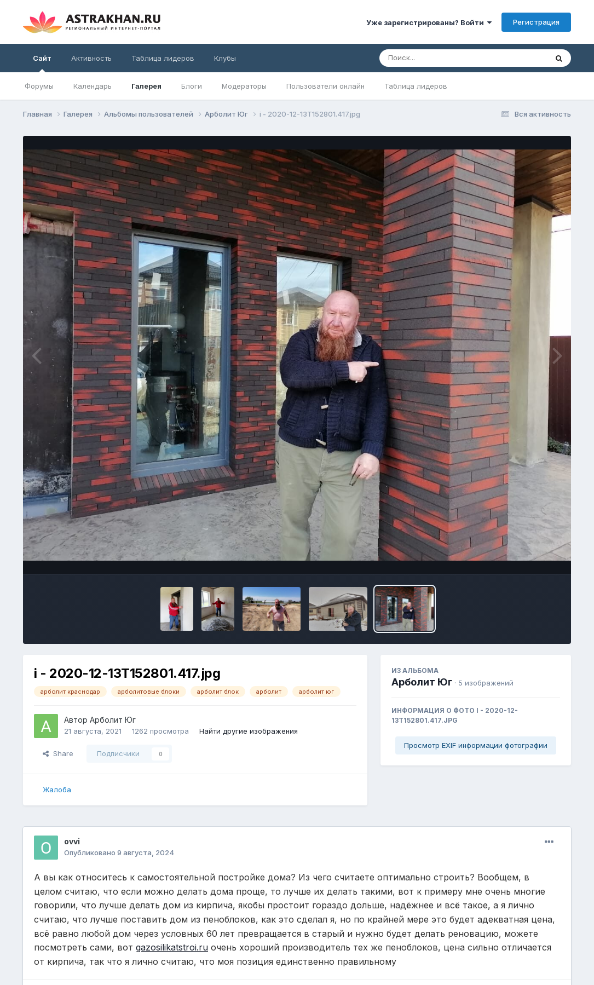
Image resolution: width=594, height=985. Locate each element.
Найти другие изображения (248, 731)
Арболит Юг (113, 719)
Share (58, 753)
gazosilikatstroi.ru (172, 947)
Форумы (39, 86)
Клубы (225, 58)
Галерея (146, 86)
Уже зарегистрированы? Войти (429, 22)
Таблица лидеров (415, 86)
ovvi (72, 841)
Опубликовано (119, 852)
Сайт (42, 63)
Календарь (92, 86)
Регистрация (536, 22)
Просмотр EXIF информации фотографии (475, 745)
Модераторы (244, 86)
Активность (91, 58)
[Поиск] (442, 58)
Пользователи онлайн (325, 86)
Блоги (191, 86)
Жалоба (57, 789)
